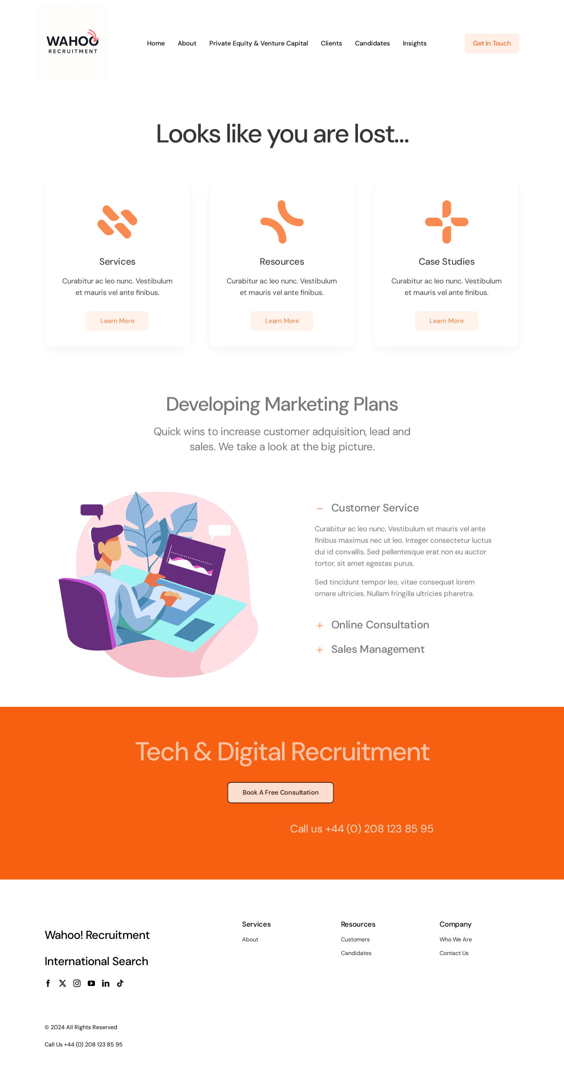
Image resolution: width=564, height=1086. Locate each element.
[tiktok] (120, 983)
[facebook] (48, 983)
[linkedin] (105, 983)
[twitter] (62, 983)
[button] (405, 506)
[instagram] (77, 983)
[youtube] (91, 983)
